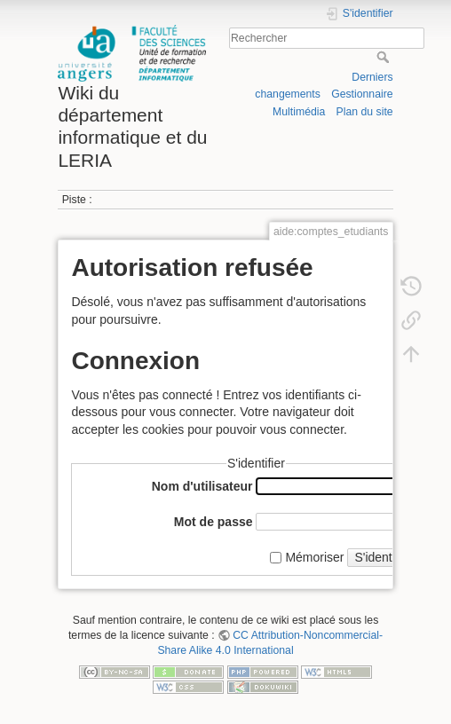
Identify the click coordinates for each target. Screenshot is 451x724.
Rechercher (384, 57)
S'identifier (383, 557)
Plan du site (364, 112)
